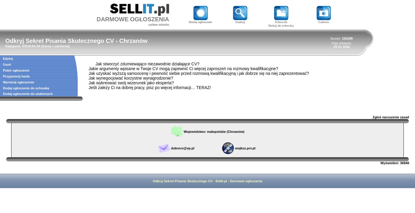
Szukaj (240, 20)
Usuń (7, 64)
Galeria (324, 20)
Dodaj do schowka (281, 25)
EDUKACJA (31, 46)
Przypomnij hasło (16, 76)
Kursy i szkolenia (55, 46)
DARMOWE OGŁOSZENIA (133, 19)
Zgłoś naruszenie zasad (391, 117)
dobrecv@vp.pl (182, 148)
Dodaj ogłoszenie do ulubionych (28, 94)
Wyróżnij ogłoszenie (18, 82)
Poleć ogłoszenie (16, 70)
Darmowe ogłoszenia (246, 181)
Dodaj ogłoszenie (200, 20)
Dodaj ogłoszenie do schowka (26, 88)
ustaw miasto (159, 24)
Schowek (281, 20)
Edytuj (8, 58)
